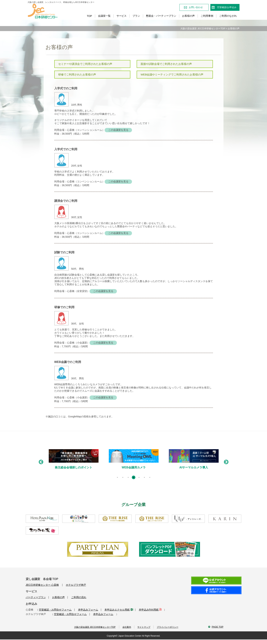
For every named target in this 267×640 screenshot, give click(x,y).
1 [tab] (117, 478)
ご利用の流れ (78, 597)
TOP (89, 16)
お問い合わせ (196, 7)
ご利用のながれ (228, 15)
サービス (122, 15)
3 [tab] (128, 478)
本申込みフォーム (88, 610)
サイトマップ (143, 627)
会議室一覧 (104, 15)
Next (225, 461)
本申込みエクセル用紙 (118, 610)
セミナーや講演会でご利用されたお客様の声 (85, 63)
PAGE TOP (217, 627)
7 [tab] (150, 478)
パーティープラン (36, 597)
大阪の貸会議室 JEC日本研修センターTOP (202, 28)
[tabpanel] (72, 462)
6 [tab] (144, 478)
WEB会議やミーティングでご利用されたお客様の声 (172, 74)
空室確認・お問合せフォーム (55, 610)
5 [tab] (139, 478)
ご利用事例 (207, 15)
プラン (136, 15)
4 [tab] (133, 478)
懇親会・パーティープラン (161, 15)
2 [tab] (123, 478)
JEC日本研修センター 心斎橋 (42, 585)
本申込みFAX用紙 (150, 610)
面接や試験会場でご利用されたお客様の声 (166, 63)
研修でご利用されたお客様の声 (77, 74)
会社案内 (125, 627)
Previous (40, 461)
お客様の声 (188, 15)
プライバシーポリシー (168, 627)
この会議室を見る (118, 130)
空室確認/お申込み (226, 7)
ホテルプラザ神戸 (76, 585)
